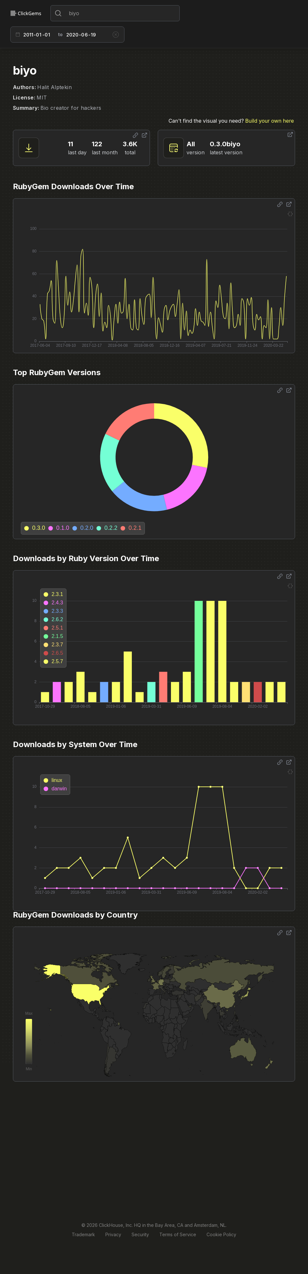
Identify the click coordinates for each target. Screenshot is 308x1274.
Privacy (113, 1234)
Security (140, 1234)
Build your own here (269, 121)
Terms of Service (177, 1234)
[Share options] (135, 135)
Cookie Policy (221, 1234)
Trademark (83, 1234)
